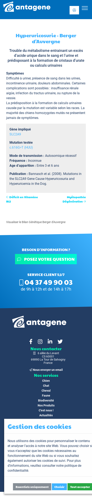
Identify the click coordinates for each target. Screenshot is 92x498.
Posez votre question (46, 259)
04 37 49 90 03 (46, 282)
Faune (46, 395)
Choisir (59, 487)
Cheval (46, 390)
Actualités (46, 415)
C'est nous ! (46, 410)
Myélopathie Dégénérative (74, 199)
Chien (46, 380)
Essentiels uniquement (32, 487)
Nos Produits (46, 405)
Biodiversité (46, 400)
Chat (46, 385)
